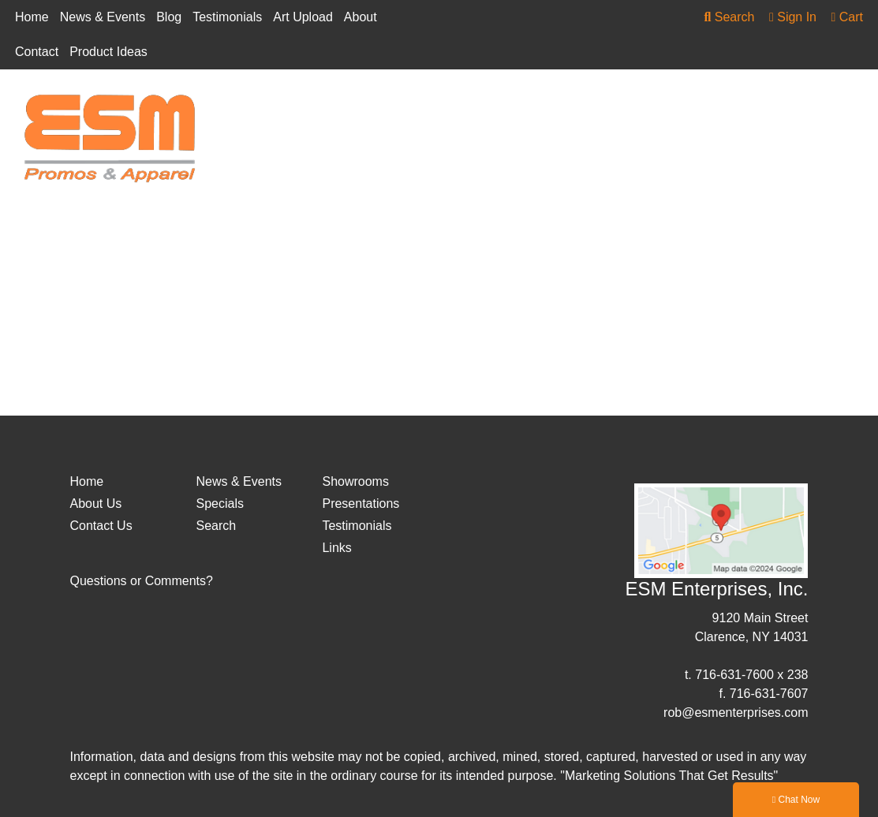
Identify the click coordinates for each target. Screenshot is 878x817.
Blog (168, 17)
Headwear (609, 106)
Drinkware (475, 106)
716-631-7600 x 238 (751, 674)
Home (32, 17)
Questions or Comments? (141, 581)
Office (747, 106)
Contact (36, 51)
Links (336, 547)
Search (729, 17)
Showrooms (355, 481)
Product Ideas (108, 51)
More (806, 106)
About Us (96, 503)
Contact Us (101, 525)
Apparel (271, 106)
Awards (341, 106)
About (360, 17)
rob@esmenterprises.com (735, 712)
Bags (405, 106)
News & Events (102, 17)
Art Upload (303, 17)
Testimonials (227, 17)
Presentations (360, 503)
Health (685, 106)
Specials (219, 503)
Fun (543, 106)
